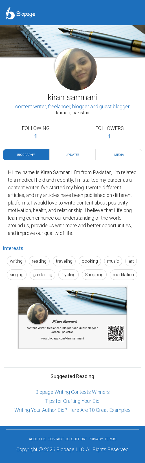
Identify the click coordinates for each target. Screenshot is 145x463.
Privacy (96, 439)
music (113, 261)
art (131, 261)
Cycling (68, 274)
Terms (110, 439)
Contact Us (58, 439)
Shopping (94, 274)
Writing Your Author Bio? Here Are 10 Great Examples (72, 410)
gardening (42, 274)
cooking (90, 261)
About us (37, 439)
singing (16, 274)
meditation (123, 274)
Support (79, 439)
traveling (64, 261)
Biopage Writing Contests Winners (72, 392)
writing (16, 261)
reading (39, 261)
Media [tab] (119, 155)
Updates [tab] (72, 155)
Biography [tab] (26, 155)
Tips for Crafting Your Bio (72, 401)
